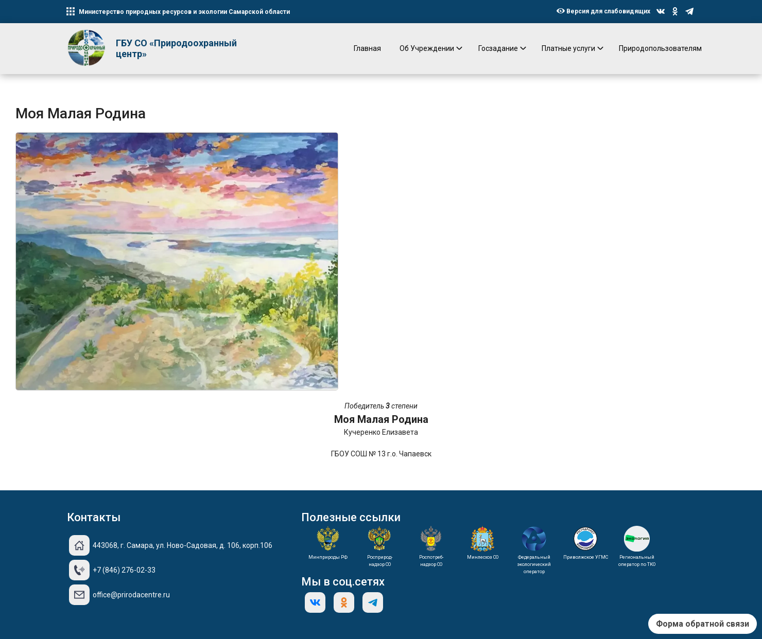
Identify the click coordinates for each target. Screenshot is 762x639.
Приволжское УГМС (585, 557)
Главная (367, 48)
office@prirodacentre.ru (131, 595)
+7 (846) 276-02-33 (124, 570)
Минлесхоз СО (482, 557)
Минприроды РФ (328, 557)
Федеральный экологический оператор (534, 564)
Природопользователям (660, 48)
